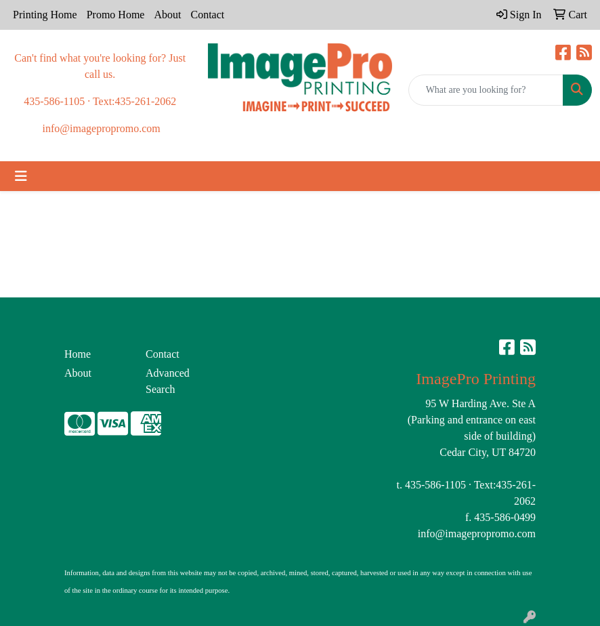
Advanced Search (168, 381)
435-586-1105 (435, 485)
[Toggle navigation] (21, 176)
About (167, 14)
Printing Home (45, 14)
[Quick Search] (485, 90)
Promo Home (116, 14)
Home (77, 354)
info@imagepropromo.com (477, 533)
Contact (207, 14)
